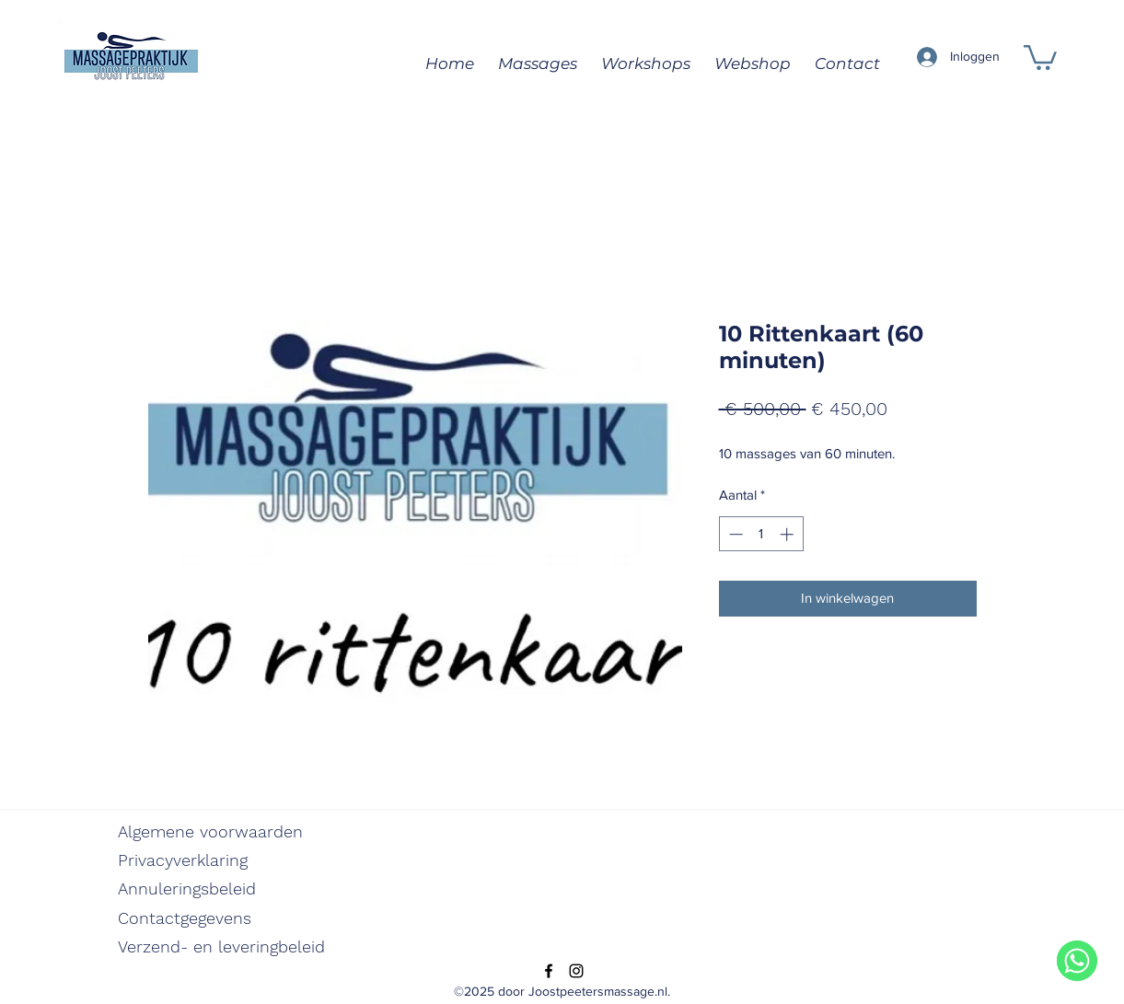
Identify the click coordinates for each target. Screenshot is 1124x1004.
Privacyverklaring (183, 860)
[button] (1040, 56)
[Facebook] (548, 971)
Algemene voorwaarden (210, 831)
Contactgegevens (184, 918)
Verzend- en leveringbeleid (221, 946)
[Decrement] (734, 534)
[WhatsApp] (1077, 961)
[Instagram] (576, 971)
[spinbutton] (761, 534)
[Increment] (788, 534)
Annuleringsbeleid (187, 888)
